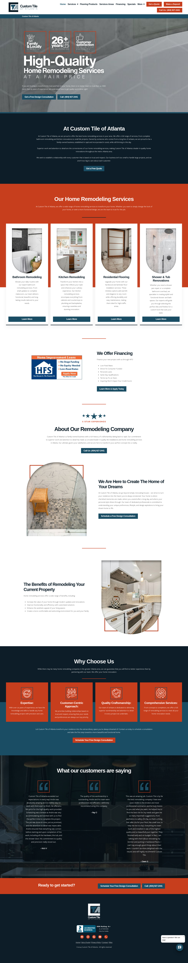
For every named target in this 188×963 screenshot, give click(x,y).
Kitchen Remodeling (72, 277)
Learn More (27, 319)
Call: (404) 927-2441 (69, 97)
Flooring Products (88, 4)
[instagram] (88, 937)
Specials (131, 4)
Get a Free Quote (94, 168)
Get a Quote (154, 4)
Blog (110, 942)
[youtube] (100, 937)
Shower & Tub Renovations (161, 278)
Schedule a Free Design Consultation (118, 516)
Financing (120, 4)
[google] (94, 937)
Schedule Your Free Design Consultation (94, 740)
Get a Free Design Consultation (39, 97)
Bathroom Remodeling (27, 277)
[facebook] (82, 937)
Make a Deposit (173, 4)
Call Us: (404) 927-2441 (169, 10)
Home (63, 4)
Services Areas (106, 4)
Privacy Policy (96, 942)
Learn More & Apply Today (111, 389)
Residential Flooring (116, 277)
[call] (106, 937)
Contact (105, 942)
